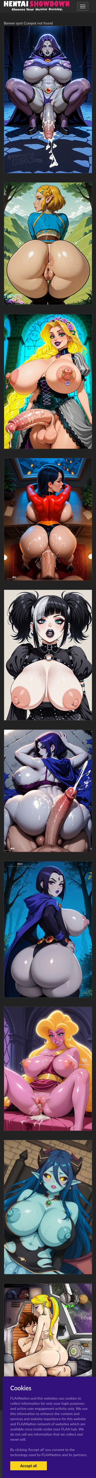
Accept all (28, 1465)
